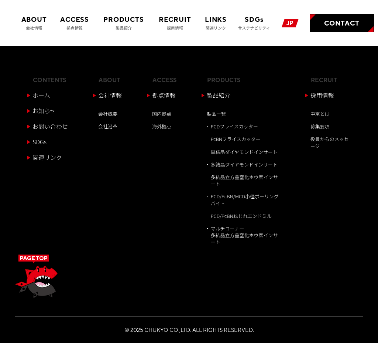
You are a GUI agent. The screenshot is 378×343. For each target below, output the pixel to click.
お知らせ (44, 110)
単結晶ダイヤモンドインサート (244, 151)
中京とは (320, 113)
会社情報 (110, 95)
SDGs (39, 141)
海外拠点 (161, 126)
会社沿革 (107, 126)
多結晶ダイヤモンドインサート (244, 164)
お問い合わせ (50, 126)
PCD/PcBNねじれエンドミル (240, 215)
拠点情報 (164, 95)
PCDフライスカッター (234, 126)
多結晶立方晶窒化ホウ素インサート (244, 180)
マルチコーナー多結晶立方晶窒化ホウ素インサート (244, 235)
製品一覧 (216, 113)
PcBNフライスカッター (235, 138)
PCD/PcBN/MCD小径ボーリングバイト (244, 199)
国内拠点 (161, 113)
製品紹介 (218, 95)
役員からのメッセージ (329, 142)
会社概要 (107, 113)
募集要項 (320, 126)
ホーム (41, 95)
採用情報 (322, 95)
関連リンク (47, 157)
